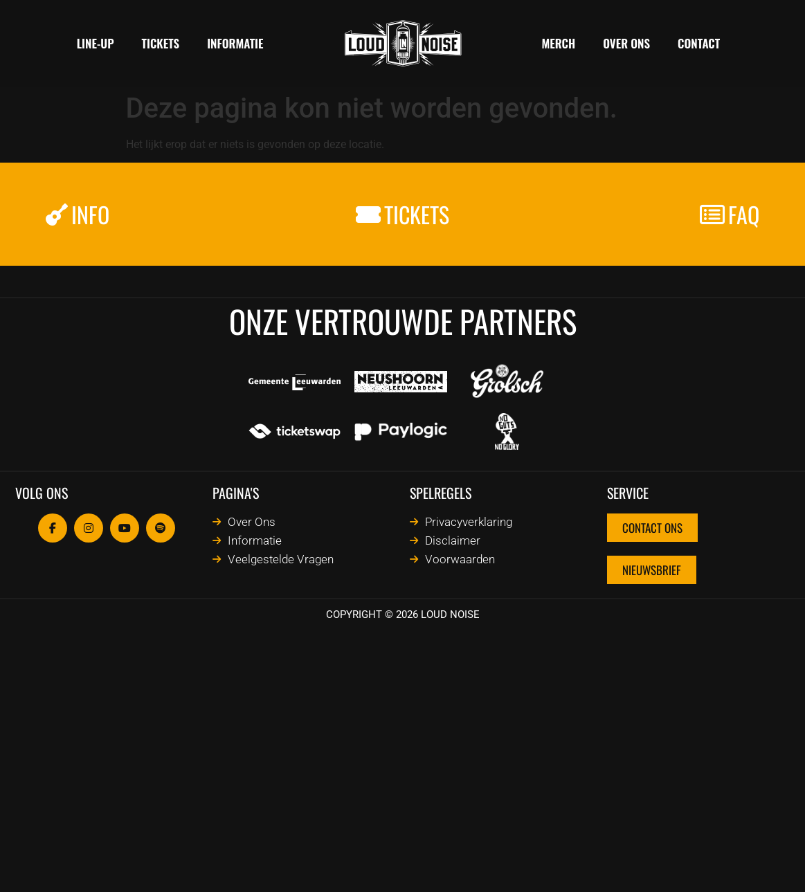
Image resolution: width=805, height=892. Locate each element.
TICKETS (161, 43)
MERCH (559, 43)
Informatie (235, 43)
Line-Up (95, 43)
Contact (699, 43)
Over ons (626, 43)
